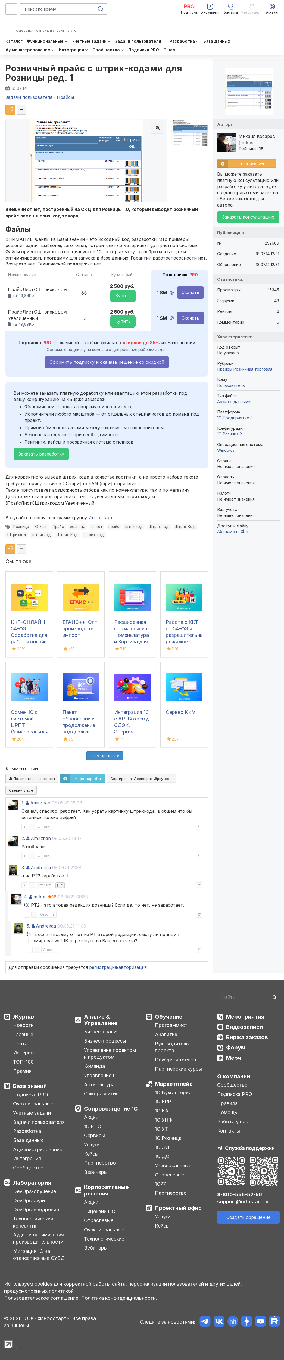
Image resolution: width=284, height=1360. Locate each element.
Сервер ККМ (181, 712)
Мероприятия (245, 1016)
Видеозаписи (244, 1027)
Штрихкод (16, 535)
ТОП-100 (23, 1062)
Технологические (104, 1239)
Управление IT (100, 1075)
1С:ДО (162, 1156)
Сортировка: (141, 778)
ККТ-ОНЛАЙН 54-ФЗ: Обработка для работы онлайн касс (29, 635)
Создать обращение (248, 1217)
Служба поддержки (250, 1148)
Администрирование (37, 1149)
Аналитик (166, 1034)
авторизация (132, 967)
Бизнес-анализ (101, 1032)
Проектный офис (178, 1208)
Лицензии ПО (100, 1211)
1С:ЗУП (163, 1147)
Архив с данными (234, 401)
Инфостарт (100, 517)
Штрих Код (185, 526)
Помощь (227, 1112)
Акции (91, 1117)
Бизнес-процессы (105, 1041)
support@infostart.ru (243, 1201)
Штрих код (159, 526)
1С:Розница (168, 1138)
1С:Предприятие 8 (235, 417)
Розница (21, 526)
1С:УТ (161, 1129)
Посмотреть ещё (104, 756)
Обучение (168, 1016)
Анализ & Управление (100, 1019)
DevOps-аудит (30, 1200)
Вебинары (96, 1172)
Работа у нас (232, 1121)
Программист (171, 1025)
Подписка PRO (30, 1095)
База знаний (30, 1086)
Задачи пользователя (39, 1122)
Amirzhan (40, 802)
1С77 (160, 1184)
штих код (134, 526)
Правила (227, 1103)
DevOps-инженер (175, 1059)
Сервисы (94, 1135)
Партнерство (100, 1163)
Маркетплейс (174, 1084)
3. (23, 867)
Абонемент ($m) (233, 531)
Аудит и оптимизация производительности (38, 1238)
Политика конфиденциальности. (119, 1298)
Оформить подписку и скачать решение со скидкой (106, 362)
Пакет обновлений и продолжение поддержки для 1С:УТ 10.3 (79, 725)
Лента (20, 1043)
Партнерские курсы (178, 1069)
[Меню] (11, 9)
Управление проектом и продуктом (110, 1053)
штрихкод (41, 535)
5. (28, 926)
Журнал (24, 1016)
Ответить (45, 827)
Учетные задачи (32, 1113)
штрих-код (94, 535)
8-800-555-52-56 (239, 1194)
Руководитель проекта (172, 1047)
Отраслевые (98, 1220)
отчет (96, 526)
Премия (22, 1071)
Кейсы (91, 1154)
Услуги (91, 1144)
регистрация (103, 967)
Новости (23, 1025)
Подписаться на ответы (32, 778)
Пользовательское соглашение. (42, 1298)
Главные (23, 1034)
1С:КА (161, 1111)
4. (26, 896)
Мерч (233, 1058)
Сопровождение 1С (111, 1108)
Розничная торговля (252, 369)
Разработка (27, 1131)
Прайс (58, 526)
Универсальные (173, 1165)
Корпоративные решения (106, 1190)
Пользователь (231, 385)
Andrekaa (41, 867)
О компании (233, 1076)
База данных (28, 1140)
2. (23, 838)
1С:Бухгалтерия (173, 1092)
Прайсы (224, 369)
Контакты (228, 1131)
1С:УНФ (163, 1120)
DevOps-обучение (34, 1191)
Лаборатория (32, 1182)
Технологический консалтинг (33, 1222)
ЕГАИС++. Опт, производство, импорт (81, 628)
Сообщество (28, 1168)
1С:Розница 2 (229, 434)
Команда (94, 1066)
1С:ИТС (92, 1126)
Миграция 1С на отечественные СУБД (39, 1254)
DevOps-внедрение (36, 1209)
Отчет (41, 526)
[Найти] (274, 997)
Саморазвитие (101, 1093)
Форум (235, 1047)
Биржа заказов (247, 1037)
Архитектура (99, 1084)
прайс (113, 526)
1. (22, 802)
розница (77, 526)
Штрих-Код (67, 535)
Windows (226, 450)
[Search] (248, 997)
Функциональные (33, 1103)
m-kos (39, 896)
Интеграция (27, 1158)
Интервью (25, 1052)
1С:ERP (163, 1101)
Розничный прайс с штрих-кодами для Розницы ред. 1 (93, 73)
